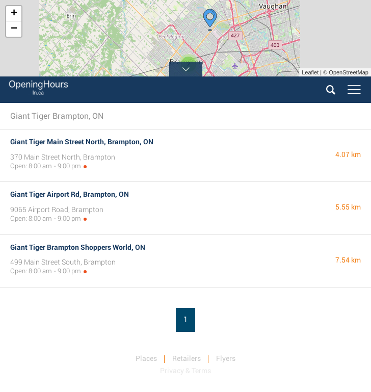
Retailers (186, 358)
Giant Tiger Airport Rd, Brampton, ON (69, 194)
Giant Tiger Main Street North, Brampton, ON (81, 142)
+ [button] (14, 13)
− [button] (14, 29)
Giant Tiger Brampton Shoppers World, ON (77, 247)
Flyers (225, 358)
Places (146, 358)
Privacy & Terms (185, 371)
